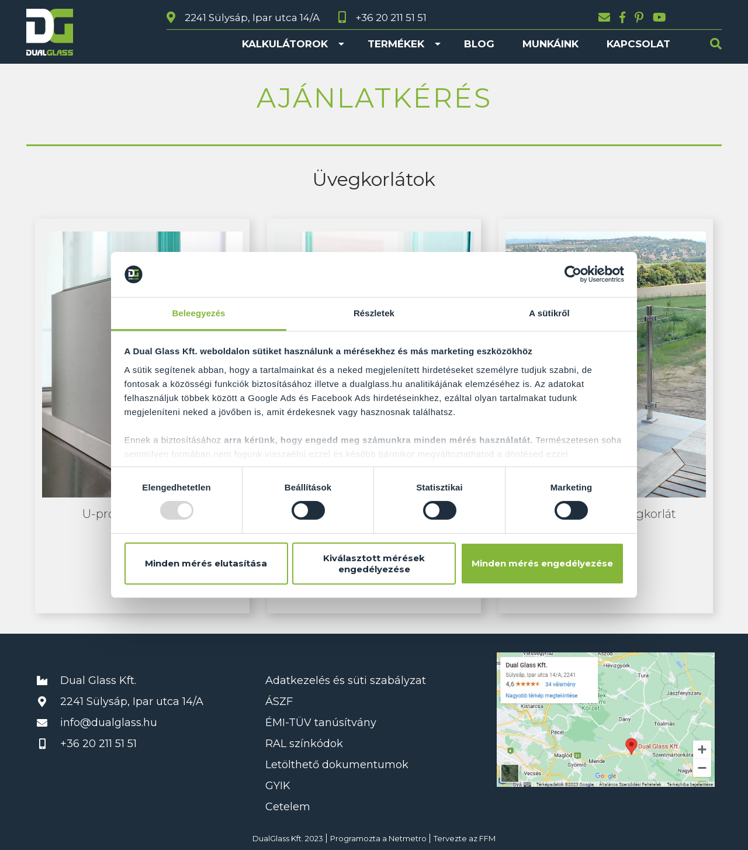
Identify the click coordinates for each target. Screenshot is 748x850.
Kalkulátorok (285, 44)
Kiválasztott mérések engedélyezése (374, 563)
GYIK (277, 785)
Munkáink (550, 44)
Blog (479, 44)
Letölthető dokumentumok (336, 764)
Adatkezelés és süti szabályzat (345, 680)
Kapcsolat (638, 44)
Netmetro (408, 838)
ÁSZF (279, 701)
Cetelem (287, 806)
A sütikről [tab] (549, 313)
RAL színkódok (304, 743)
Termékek (396, 44)
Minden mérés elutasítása (206, 563)
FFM (487, 838)
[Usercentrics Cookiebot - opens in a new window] (573, 274)
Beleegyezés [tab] (198, 313)
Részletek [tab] (374, 313)
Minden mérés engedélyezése (542, 563)
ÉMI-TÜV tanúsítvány (320, 722)
